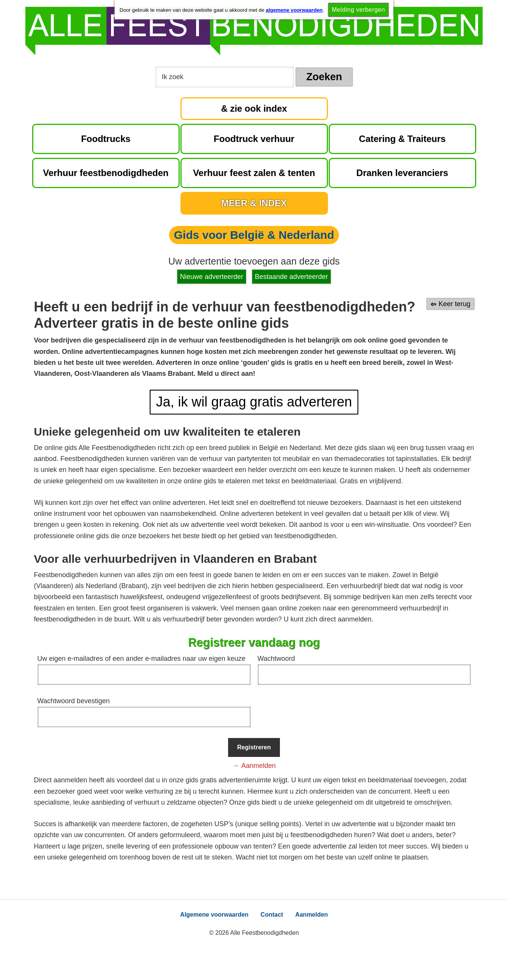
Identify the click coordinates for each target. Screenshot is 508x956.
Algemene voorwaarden (214, 914)
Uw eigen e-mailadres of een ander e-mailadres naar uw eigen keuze (141, 658)
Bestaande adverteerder (291, 276)
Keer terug (454, 304)
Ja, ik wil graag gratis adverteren (254, 401)
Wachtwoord (276, 658)
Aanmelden (258, 765)
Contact (272, 914)
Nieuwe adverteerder (211, 276)
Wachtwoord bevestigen (73, 701)
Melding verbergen (358, 9)
